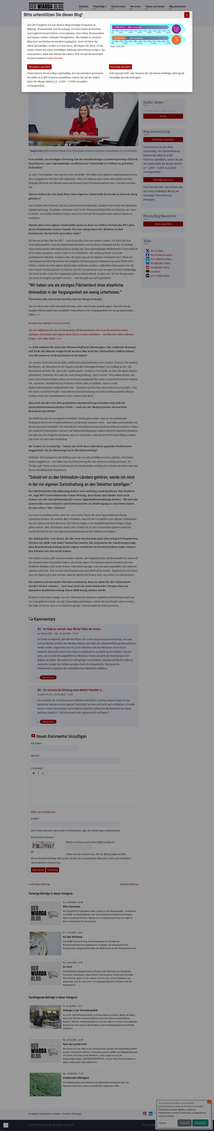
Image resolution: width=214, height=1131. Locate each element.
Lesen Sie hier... (56, 58)
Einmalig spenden (120, 66)
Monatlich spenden (39, 66)
